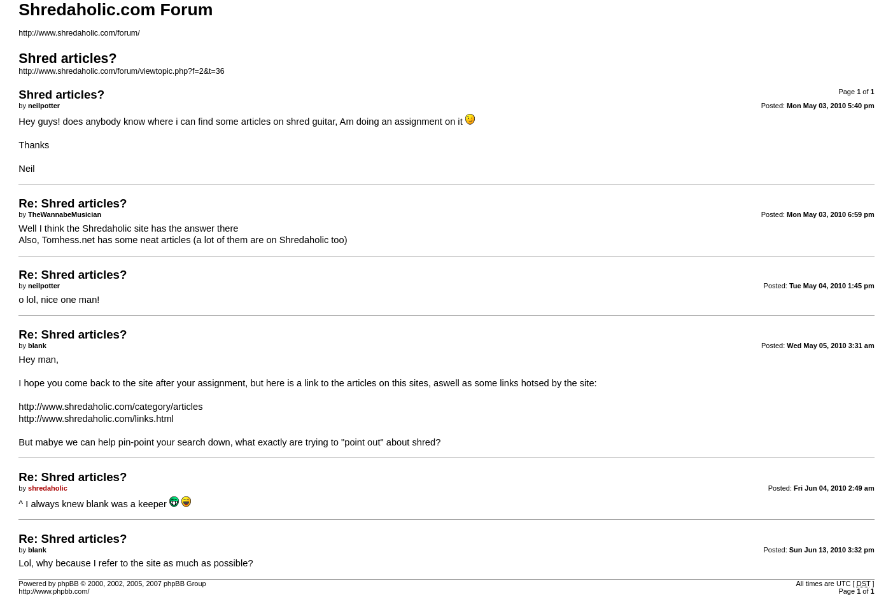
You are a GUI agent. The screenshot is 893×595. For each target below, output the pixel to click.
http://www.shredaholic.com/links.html (96, 419)
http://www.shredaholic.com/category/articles (110, 407)
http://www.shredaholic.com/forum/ (78, 33)
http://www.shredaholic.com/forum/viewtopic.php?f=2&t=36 (121, 71)
